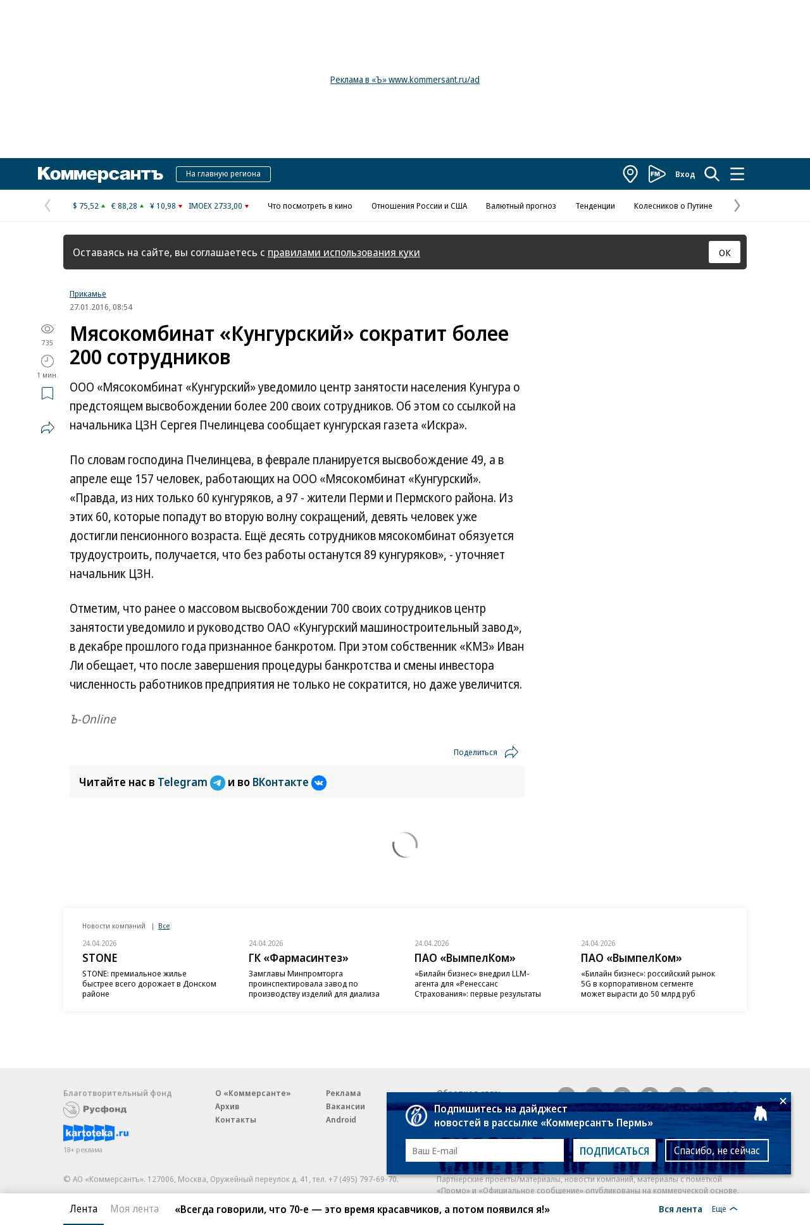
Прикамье (88, 293)
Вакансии (345, 1106)
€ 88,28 (124, 205)
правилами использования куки (344, 252)
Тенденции (595, 205)
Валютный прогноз (521, 205)
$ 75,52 (86, 205)
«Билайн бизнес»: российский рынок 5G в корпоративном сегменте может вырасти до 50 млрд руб (648, 983)
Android (341, 1119)
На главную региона (223, 173)
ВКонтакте (289, 781)
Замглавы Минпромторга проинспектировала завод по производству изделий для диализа (314, 983)
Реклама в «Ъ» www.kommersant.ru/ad (405, 79)
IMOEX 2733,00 (215, 205)
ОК (725, 252)
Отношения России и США (419, 205)
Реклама (343, 1093)
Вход (685, 174)
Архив (227, 1106)
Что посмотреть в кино (310, 205)
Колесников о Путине (673, 205)
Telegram (193, 781)
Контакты (235, 1119)
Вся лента (680, 1208)
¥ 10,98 (163, 205)
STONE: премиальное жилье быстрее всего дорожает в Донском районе (149, 983)
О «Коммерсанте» (253, 1093)
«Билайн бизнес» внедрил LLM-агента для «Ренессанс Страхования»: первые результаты (477, 983)
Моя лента (134, 1209)
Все (164, 925)
